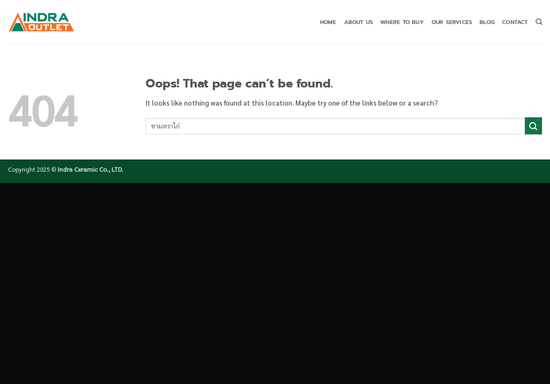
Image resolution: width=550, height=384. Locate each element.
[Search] (539, 22)
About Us (358, 22)
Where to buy (402, 22)
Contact (515, 22)
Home (328, 22)
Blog (487, 22)
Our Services (452, 22)
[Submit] (533, 125)
